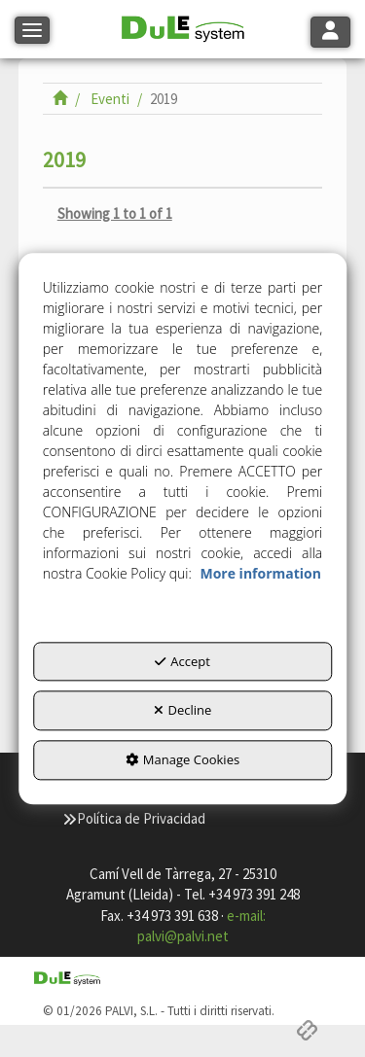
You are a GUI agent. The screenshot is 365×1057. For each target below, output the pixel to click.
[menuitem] (133, 818)
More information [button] (260, 573)
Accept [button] (182, 661)
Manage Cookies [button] (182, 759)
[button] (183, 30)
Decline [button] (183, 711)
